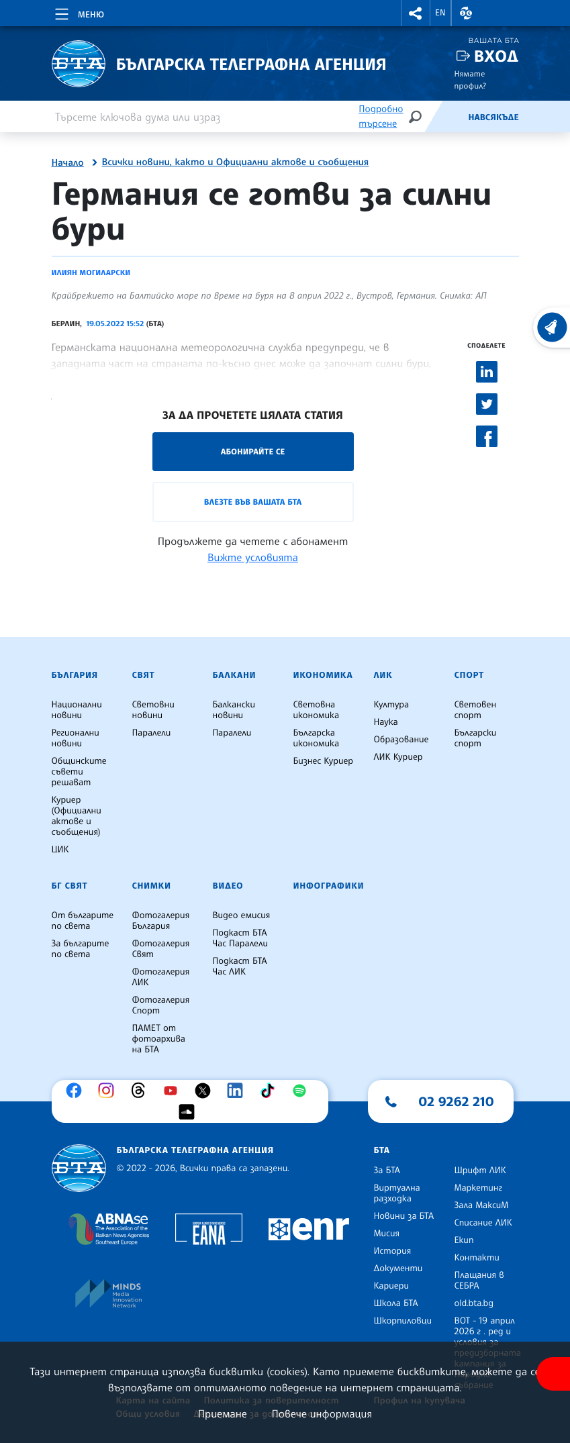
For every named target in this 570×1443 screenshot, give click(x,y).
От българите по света (83, 921)
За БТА (387, 1170)
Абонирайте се (253, 451)
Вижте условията (252, 557)
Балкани (234, 675)
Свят (143, 675)
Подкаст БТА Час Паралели (240, 938)
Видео (228, 886)
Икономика (323, 675)
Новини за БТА (404, 1216)
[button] (415, 13)
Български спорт (476, 738)
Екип (464, 1240)
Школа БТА (396, 1303)
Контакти (477, 1257)
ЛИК (383, 675)
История (393, 1251)
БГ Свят (70, 886)
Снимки (151, 886)
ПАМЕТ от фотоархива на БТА (158, 1039)
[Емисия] (446, 116)
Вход (496, 56)
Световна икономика (316, 710)
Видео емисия (242, 915)
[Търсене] (415, 116)
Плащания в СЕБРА (479, 1280)
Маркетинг (478, 1188)
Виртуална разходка (397, 1193)
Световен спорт (476, 710)
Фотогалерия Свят (161, 949)
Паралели (151, 733)
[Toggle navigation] (78, 12)
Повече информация (322, 1413)
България (75, 675)
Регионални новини (75, 738)
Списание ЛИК (483, 1222)
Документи (398, 1268)
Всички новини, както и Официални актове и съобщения (235, 162)
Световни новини (153, 710)
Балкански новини (234, 710)
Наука (386, 722)
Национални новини (77, 710)
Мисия (387, 1233)
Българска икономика (316, 738)
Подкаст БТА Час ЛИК (240, 966)
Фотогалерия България (161, 921)
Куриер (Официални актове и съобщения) (76, 816)
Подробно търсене (381, 116)
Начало (68, 163)
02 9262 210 (456, 1101)
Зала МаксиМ (482, 1205)
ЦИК (60, 849)
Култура (392, 704)
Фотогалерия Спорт (161, 1005)
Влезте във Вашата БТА (252, 502)
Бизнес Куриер (323, 761)
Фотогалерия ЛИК (161, 977)
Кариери (392, 1286)
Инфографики (329, 886)
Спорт (469, 675)
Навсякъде (493, 117)
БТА (382, 1150)
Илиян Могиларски (91, 272)
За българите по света (80, 949)
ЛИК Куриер (398, 757)
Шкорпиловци (403, 1320)
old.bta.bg (474, 1303)
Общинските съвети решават (79, 772)
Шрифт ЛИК (480, 1170)
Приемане (222, 1413)
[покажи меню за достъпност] (553, 1374)
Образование (401, 739)
